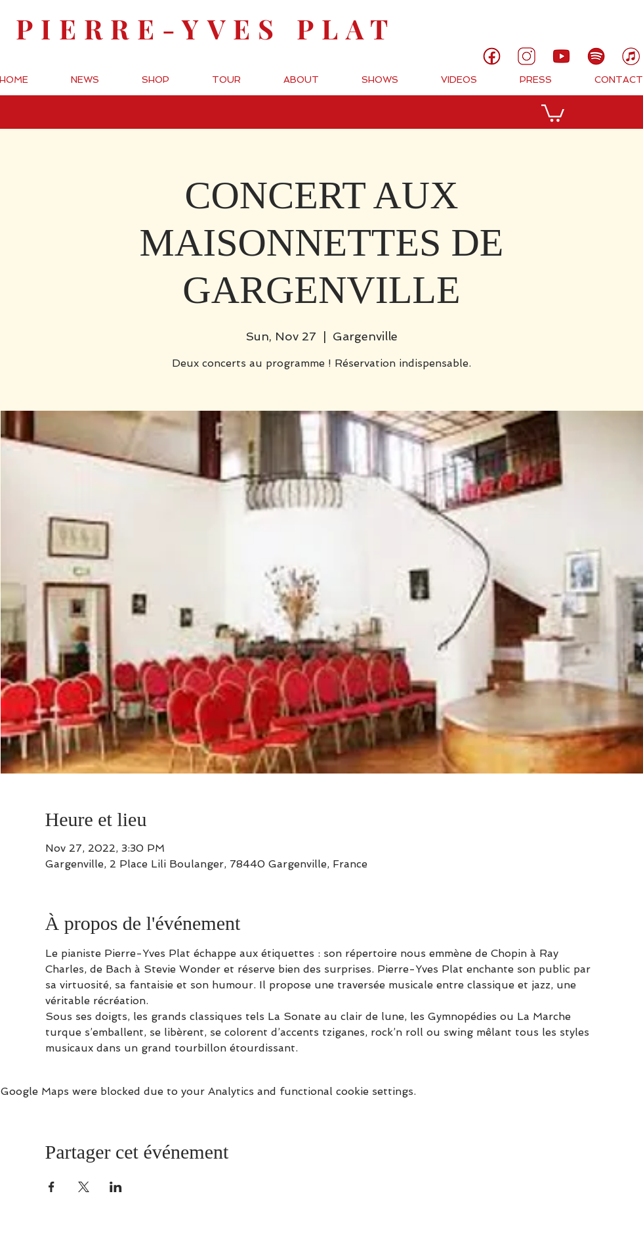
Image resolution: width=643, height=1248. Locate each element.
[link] (589, 21)
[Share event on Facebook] (51, 1187)
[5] (561, 56)
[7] (631, 56)
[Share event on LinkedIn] (116, 1187)
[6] (596, 56)
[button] (552, 112)
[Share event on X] (83, 1187)
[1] (492, 56)
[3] (526, 56)
